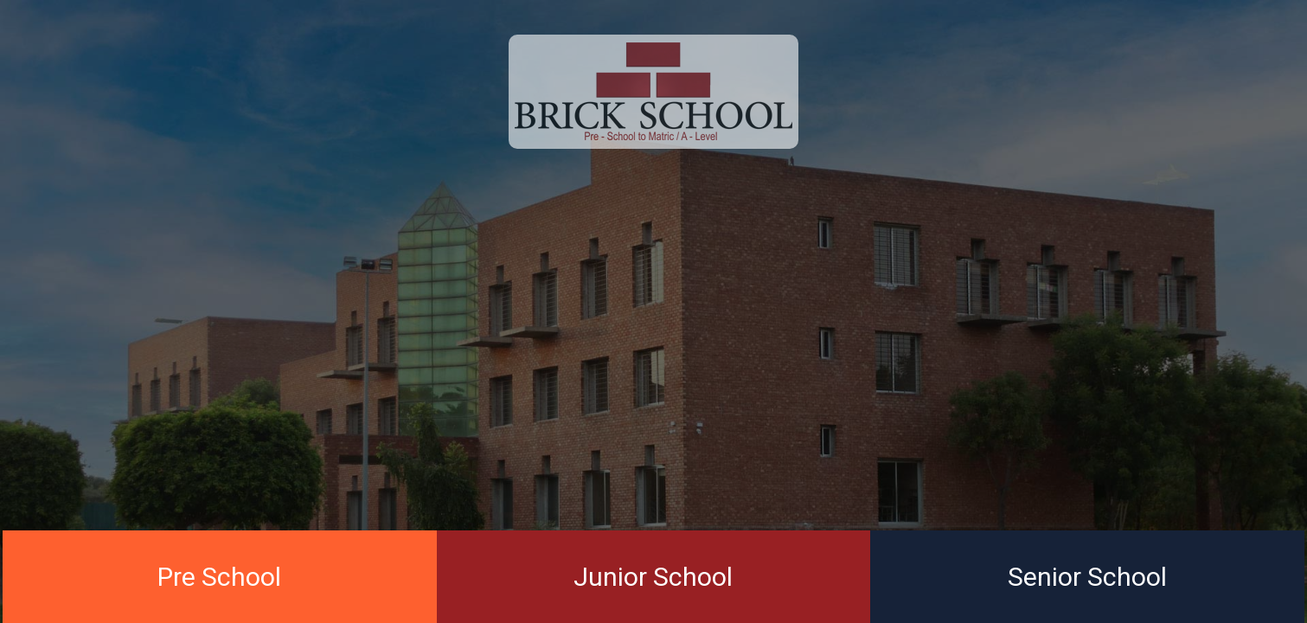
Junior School (653, 577)
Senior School (1087, 577)
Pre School (219, 577)
